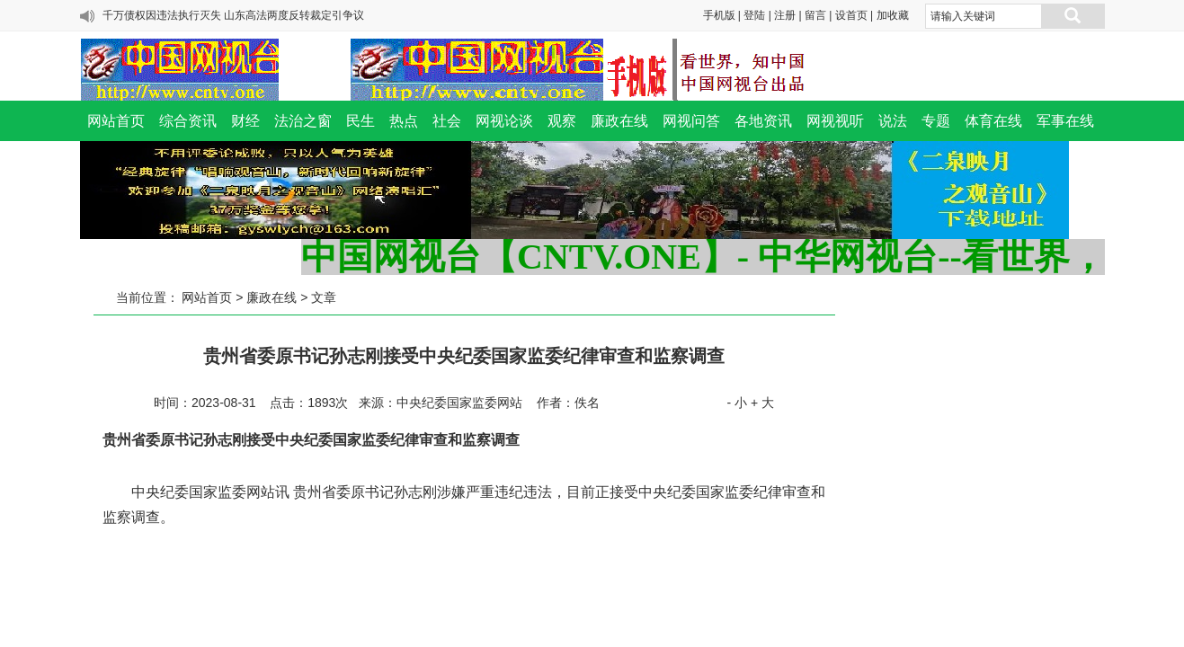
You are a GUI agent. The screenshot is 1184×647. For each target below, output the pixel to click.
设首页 (851, 15)
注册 (785, 15)
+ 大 (762, 402)
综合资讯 (188, 121)
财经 (245, 121)
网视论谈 (504, 121)
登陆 (754, 15)
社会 (446, 121)
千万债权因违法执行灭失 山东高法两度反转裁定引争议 (233, 15)
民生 (360, 121)
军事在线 (1065, 121)
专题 (935, 121)
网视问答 (691, 121)
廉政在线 (619, 121)
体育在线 (993, 121)
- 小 (736, 402)
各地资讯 (763, 121)
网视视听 (835, 121)
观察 (561, 121)
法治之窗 (303, 121)
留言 (815, 15)
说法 (892, 121)
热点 (403, 121)
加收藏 (893, 15)
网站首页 (116, 121)
